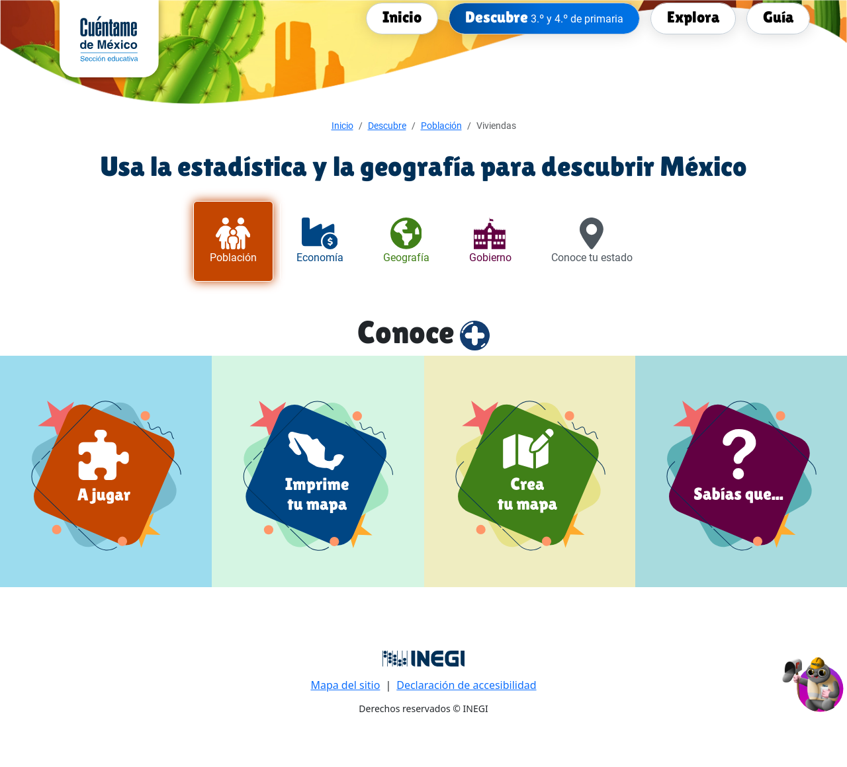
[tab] (233, 241)
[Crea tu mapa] (530, 471)
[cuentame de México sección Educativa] (109, 37)
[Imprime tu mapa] (318, 471)
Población (441, 125)
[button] (813, 682)
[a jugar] (106, 471)
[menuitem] (402, 17)
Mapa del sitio (345, 685)
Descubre (387, 125)
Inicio (342, 125)
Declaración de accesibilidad (466, 685)
